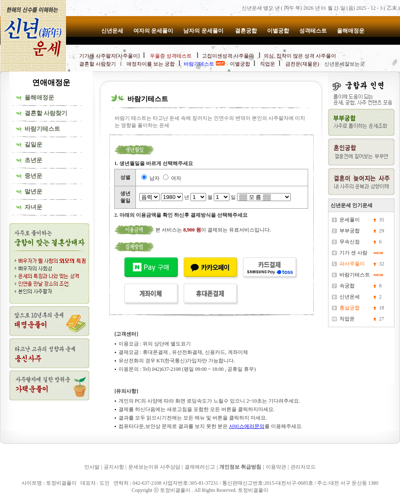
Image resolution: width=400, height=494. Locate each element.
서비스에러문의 (247, 426)
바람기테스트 (42, 129)
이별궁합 (278, 31)
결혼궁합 (246, 31)
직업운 (347, 319)
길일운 (33, 144)
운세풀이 (349, 220)
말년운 (33, 191)
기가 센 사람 (353, 253)
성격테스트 (313, 31)
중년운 (33, 176)
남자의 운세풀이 (204, 31)
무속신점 (349, 242)
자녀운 (33, 207)
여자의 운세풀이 (153, 31)
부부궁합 (349, 231)
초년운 (33, 160)
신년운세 (112, 31)
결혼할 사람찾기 (46, 113)
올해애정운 (350, 31)
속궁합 (347, 286)
